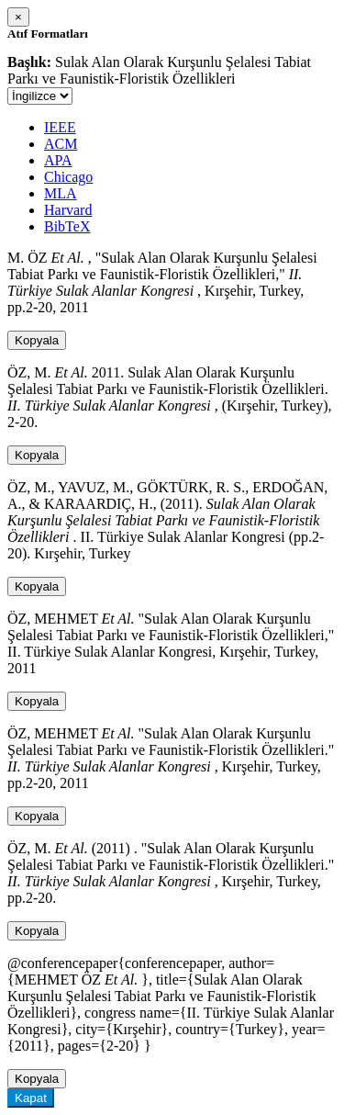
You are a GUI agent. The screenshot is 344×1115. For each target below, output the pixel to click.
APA (58, 160)
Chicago (68, 177)
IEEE (60, 127)
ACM (60, 144)
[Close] (18, 17)
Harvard (68, 210)
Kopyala (37, 340)
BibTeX (67, 226)
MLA (60, 193)
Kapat (31, 1098)
